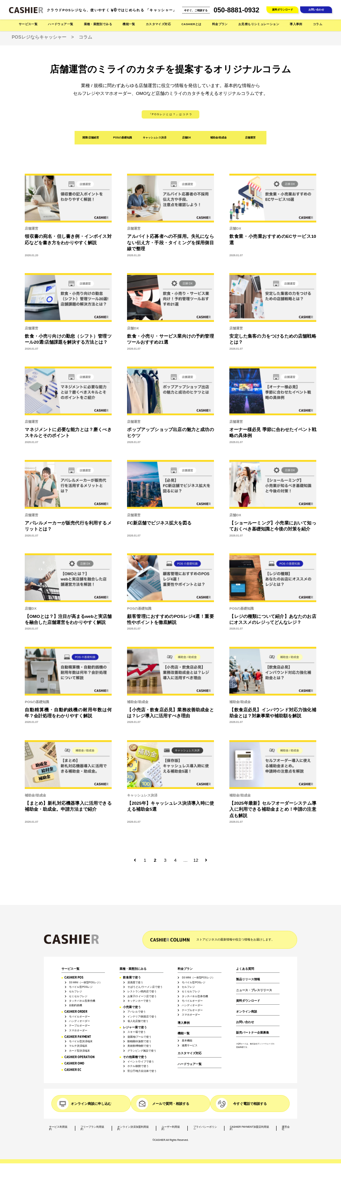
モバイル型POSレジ (81, 987)
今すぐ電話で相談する (250, 1103)
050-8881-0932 (236, 10)
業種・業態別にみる (133, 969)
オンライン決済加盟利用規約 (133, 1128)
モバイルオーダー (79, 1017)
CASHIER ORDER (75, 1011)
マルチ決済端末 (78, 1046)
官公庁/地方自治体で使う (142, 1071)
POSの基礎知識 (122, 137)
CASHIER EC (72, 1069)
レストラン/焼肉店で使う (142, 991)
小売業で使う (132, 1007)
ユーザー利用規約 (171, 1128)
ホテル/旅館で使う (138, 1066)
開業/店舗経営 (90, 137)
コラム (317, 24)
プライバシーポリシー (205, 1128)
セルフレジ (75, 991)
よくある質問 (245, 969)
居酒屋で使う (135, 982)
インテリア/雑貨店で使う (142, 1017)
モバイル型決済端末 (81, 1041)
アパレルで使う (136, 1012)
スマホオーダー (78, 1030)
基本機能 (187, 1041)
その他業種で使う (135, 1057)
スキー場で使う (136, 1032)
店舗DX (186, 137)
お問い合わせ (316, 9)
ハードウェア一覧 (190, 1064)
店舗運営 (250, 137)
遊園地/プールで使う (139, 1037)
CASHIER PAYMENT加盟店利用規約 (249, 1128)
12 (195, 860)
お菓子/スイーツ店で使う (142, 996)
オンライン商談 (246, 1011)
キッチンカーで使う (139, 1001)
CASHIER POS (74, 977)
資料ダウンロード (282, 9)
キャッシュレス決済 (154, 137)
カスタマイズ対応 (158, 24)
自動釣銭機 (75, 1005)
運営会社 (286, 1128)
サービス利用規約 (58, 1128)
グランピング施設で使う (141, 1051)
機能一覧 (184, 1033)
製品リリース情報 (248, 979)
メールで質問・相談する (170, 1103)
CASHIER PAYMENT (77, 1036)
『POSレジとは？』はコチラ (171, 114)
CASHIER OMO (74, 1063)
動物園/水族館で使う (139, 1041)
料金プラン (185, 969)
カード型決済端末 (79, 1051)
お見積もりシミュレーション (258, 24)
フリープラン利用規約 (92, 1128)
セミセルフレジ (78, 996)
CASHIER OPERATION (79, 1057)
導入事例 (296, 24)
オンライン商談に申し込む (91, 1103)
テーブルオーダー (79, 1026)
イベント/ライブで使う (140, 1062)
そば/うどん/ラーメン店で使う (145, 987)
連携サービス (189, 1045)
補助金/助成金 (218, 137)
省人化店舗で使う (137, 1021)
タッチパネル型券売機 (82, 1001)
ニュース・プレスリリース (254, 990)
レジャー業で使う (135, 1027)
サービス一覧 (70, 969)
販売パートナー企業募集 (252, 1032)
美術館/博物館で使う (139, 1046)
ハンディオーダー (79, 1021)
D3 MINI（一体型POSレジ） (85, 982)
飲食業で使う (132, 977)
